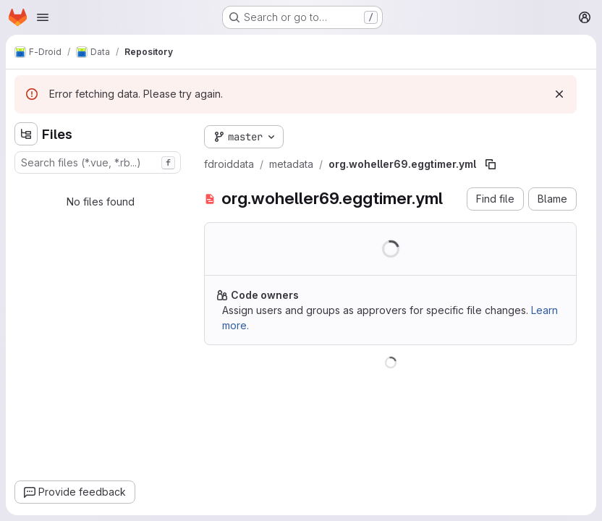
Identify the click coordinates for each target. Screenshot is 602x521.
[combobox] (97, 162)
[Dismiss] (559, 94)
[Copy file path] (490, 164)
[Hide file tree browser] (26, 133)
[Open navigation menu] (42, 17)
